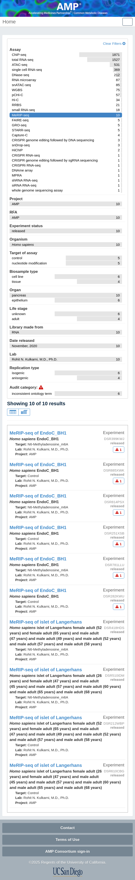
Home (9, 22)
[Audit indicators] (118, 449)
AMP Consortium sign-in (67, 851)
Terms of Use (67, 840)
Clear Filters (114, 43)
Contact (67, 828)
